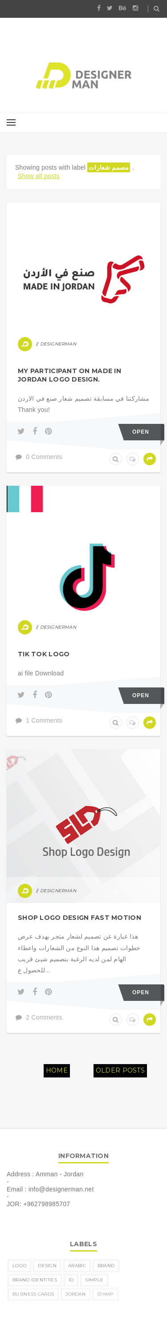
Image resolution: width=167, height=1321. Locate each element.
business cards (33, 1294)
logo (19, 1265)
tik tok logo (43, 654)
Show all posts (39, 175)
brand (106, 1265)
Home (57, 1070)
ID (71, 1280)
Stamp (105, 1294)
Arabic (77, 1265)
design (47, 1265)
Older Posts (120, 1070)
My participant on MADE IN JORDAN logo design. (69, 375)
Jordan (75, 1294)
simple (94, 1280)
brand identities (34, 1280)
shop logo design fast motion (79, 918)
